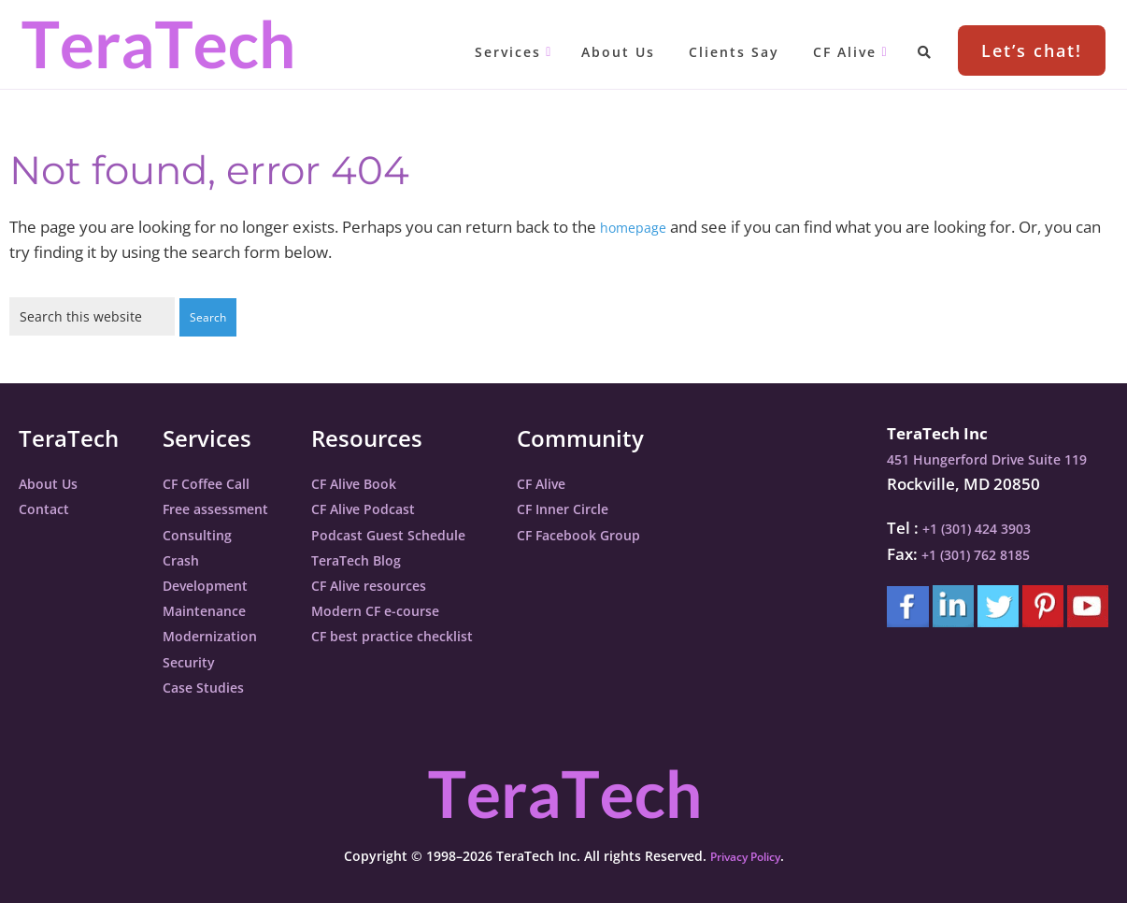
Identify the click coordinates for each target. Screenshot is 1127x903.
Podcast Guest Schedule (424, 533)
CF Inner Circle (624, 507)
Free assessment (226, 507)
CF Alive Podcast (394, 507)
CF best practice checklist (429, 634)
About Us (54, 482)
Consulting (204, 533)
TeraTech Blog (386, 558)
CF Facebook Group (642, 533)
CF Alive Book (384, 482)
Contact (48, 507)
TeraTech (156, 44)
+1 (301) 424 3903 (971, 527)
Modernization (219, 634)
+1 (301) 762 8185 (970, 553)
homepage (639, 226)
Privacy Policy (745, 855)
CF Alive (599, 482)
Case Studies (211, 685)
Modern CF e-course (408, 609)
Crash (185, 558)
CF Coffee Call (215, 482)
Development (214, 584)
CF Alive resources (401, 584)
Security (193, 660)
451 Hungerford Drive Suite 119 (988, 457)
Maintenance (213, 609)
